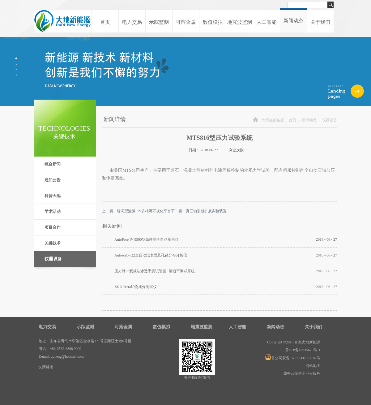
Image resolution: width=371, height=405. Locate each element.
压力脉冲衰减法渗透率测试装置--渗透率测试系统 (154, 271)
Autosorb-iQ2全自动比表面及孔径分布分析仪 (150, 255)
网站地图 (312, 366)
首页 (105, 22)
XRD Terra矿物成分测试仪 (135, 287)
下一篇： (199, 211)
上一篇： (136, 211)
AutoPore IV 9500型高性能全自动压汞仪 (146, 239)
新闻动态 (309, 120)
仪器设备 (329, 120)
